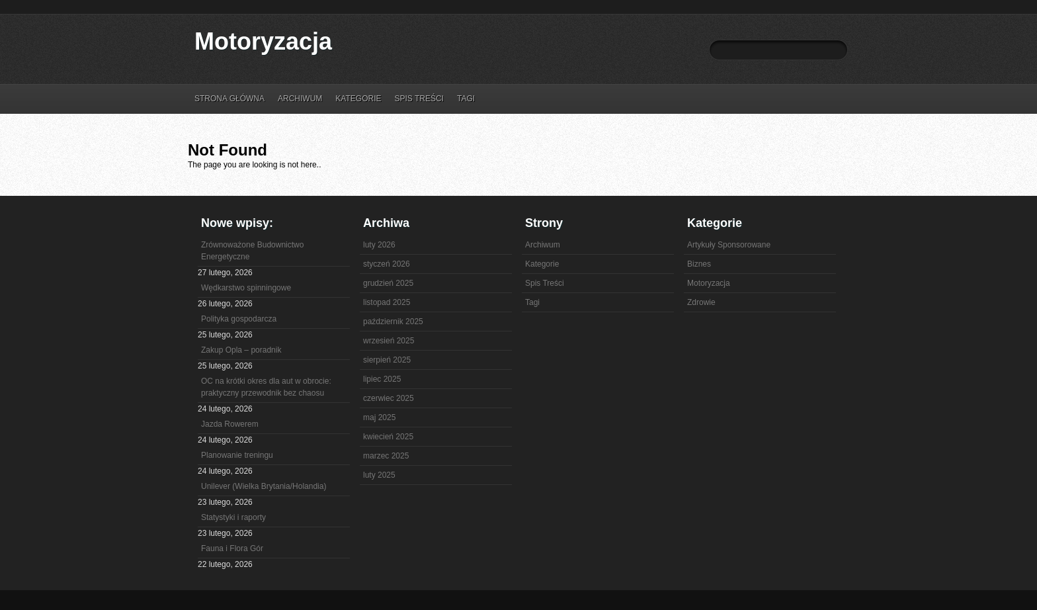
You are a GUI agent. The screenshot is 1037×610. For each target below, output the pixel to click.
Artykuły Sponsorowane (728, 244)
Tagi (466, 98)
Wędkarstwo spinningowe (246, 287)
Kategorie (358, 98)
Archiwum (300, 98)
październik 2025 (393, 321)
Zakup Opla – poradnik (241, 350)
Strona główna (229, 98)
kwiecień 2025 (388, 436)
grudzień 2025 (388, 283)
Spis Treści (418, 98)
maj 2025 (379, 417)
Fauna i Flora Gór (232, 548)
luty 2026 (379, 244)
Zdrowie (701, 302)
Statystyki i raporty (233, 517)
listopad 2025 (386, 302)
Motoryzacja (263, 41)
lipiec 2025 (382, 379)
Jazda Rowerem (230, 424)
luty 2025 (379, 475)
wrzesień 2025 (388, 340)
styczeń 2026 (386, 264)
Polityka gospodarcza (238, 319)
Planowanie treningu (237, 455)
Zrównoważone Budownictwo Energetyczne (252, 250)
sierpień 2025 (387, 360)
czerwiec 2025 (388, 398)
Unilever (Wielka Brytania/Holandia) (263, 486)
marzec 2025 (386, 455)
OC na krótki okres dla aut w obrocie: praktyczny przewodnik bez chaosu (266, 387)
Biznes (699, 264)
